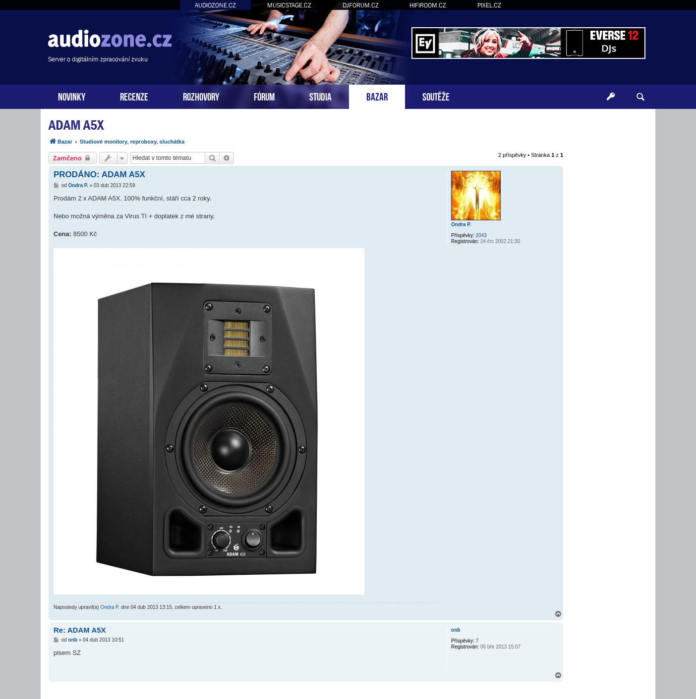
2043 (481, 235)
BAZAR (377, 96)
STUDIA (320, 96)
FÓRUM (264, 96)
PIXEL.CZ (489, 5)
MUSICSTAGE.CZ (289, 5)
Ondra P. (461, 224)
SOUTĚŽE (436, 96)
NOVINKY (71, 96)
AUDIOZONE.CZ (215, 5)
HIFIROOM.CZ (427, 5)
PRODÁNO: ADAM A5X (99, 174)
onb (455, 630)
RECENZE (134, 96)
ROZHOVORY (201, 96)
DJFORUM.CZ (361, 5)
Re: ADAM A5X (80, 630)
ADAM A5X (76, 125)
